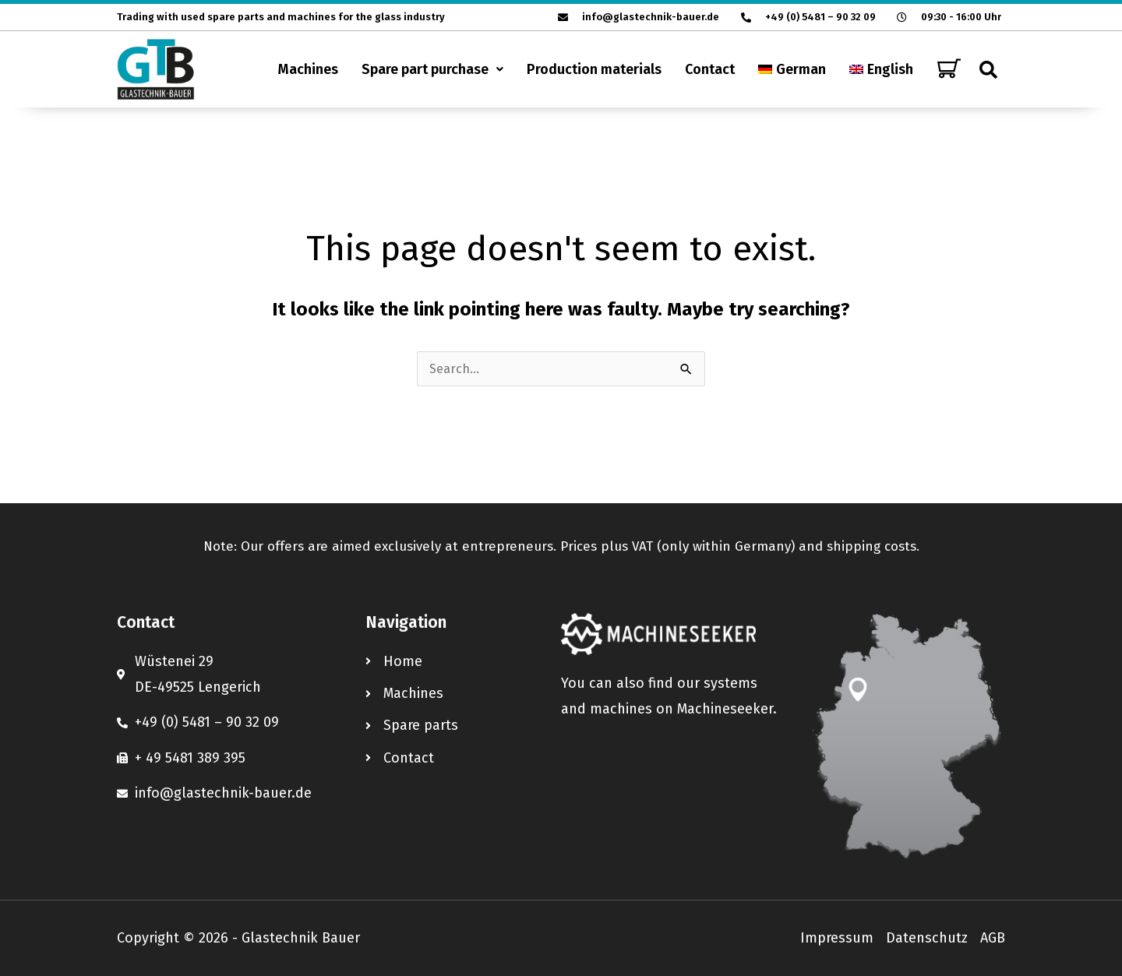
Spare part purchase (432, 69)
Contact (710, 69)
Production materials (594, 69)
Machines (308, 69)
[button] (432, 69)
